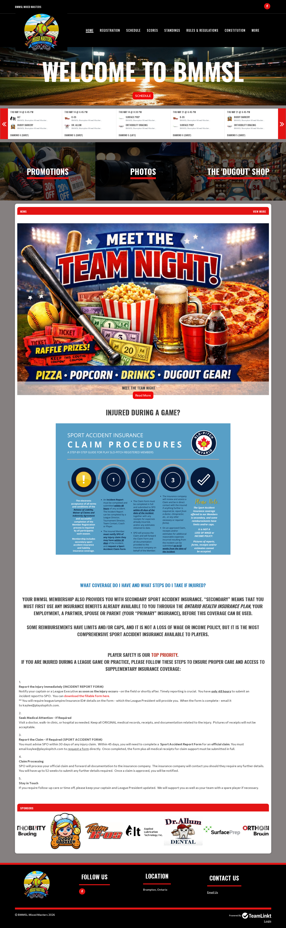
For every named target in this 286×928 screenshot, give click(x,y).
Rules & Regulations (202, 30)
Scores (152, 30)
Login (267, 921)
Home (90, 30)
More (255, 30)
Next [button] (282, 123)
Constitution (235, 30)
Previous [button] (4, 123)
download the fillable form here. (87, 696)
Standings (172, 30)
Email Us (212, 892)
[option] (35, 124)
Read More (143, 395)
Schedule (133, 30)
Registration (110, 30)
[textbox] (143, 491)
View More (259, 211)
